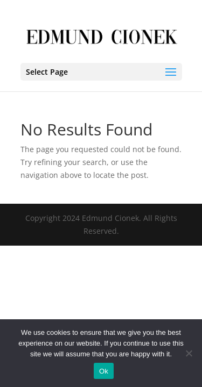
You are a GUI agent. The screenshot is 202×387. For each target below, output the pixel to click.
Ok (103, 371)
